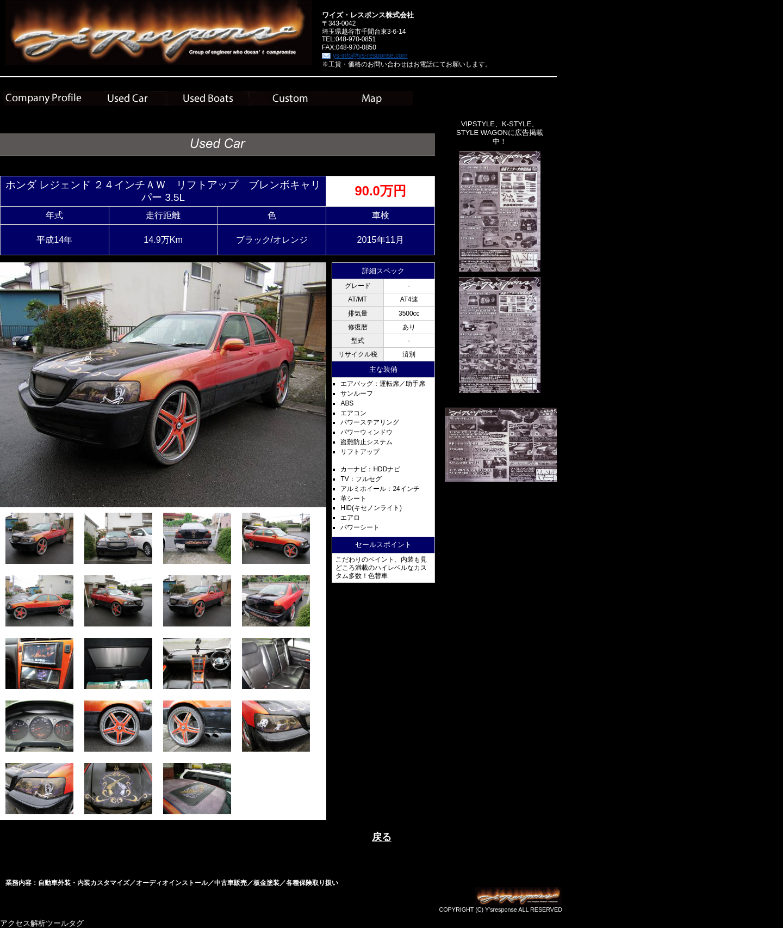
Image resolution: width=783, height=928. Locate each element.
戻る (381, 837)
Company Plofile (44, 98)
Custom (290, 98)
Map (372, 98)
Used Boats (208, 98)
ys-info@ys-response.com (370, 55)
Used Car (126, 98)
